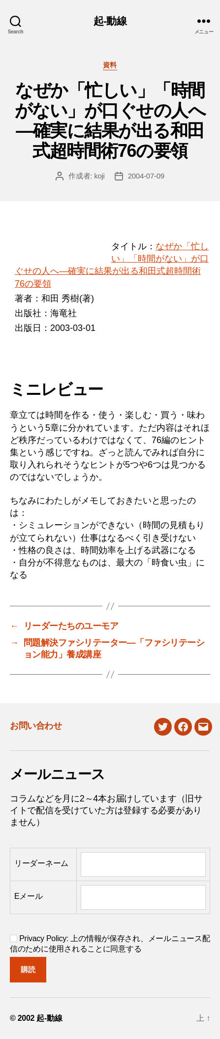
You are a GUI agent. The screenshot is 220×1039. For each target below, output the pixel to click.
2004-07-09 (146, 176)
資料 (110, 65)
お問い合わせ (36, 726)
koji (99, 176)
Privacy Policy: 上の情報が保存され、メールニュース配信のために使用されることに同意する (110, 943)
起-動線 (110, 21)
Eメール (28, 896)
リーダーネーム (41, 863)
